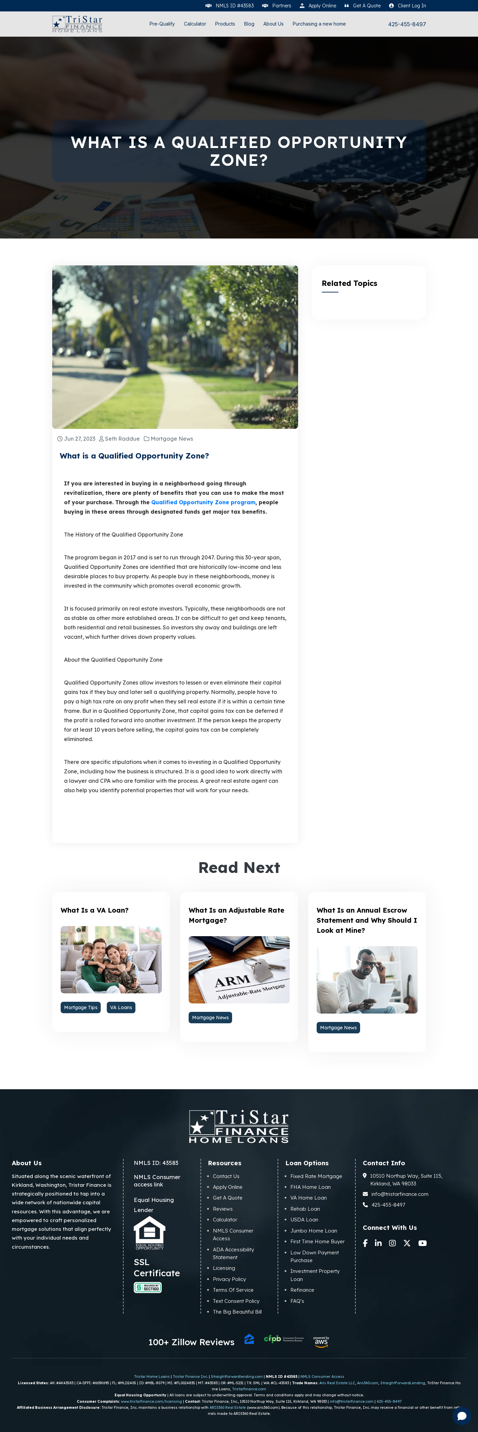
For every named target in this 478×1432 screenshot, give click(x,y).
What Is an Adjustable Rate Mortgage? (236, 915)
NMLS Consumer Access (233, 1234)
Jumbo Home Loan (313, 1230)
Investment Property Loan (315, 1275)
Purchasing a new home (319, 24)
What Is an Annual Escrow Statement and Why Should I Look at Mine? (367, 920)
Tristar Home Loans (152, 1376)
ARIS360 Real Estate (228, 1407)
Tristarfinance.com (249, 1389)
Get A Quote (228, 1198)
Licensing (224, 1268)
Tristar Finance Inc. (190, 1376)
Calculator (195, 24)
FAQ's (297, 1301)
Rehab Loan (305, 1209)
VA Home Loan (308, 1198)
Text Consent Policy (236, 1301)
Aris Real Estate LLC (337, 1383)
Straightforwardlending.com (237, 1376)
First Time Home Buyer (317, 1241)
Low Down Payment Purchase (314, 1256)
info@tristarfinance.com (395, 1194)
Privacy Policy (229, 1279)
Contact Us (226, 1176)
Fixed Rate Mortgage (316, 1176)
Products (225, 24)
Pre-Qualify (162, 24)
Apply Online (228, 1187)
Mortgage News (210, 1018)
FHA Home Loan (310, 1187)
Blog (249, 24)
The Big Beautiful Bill (237, 1312)
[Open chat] (462, 1416)
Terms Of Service (233, 1290)
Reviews (223, 1209)
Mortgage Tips (80, 1007)
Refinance (302, 1290)
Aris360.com (367, 1383)
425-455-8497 (407, 25)
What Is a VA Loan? (95, 910)
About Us (273, 24)
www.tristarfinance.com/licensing (151, 1401)
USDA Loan (304, 1219)
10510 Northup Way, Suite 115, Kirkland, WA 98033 (403, 1180)
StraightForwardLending (402, 1383)
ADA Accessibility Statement (233, 1253)
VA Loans (121, 1007)
